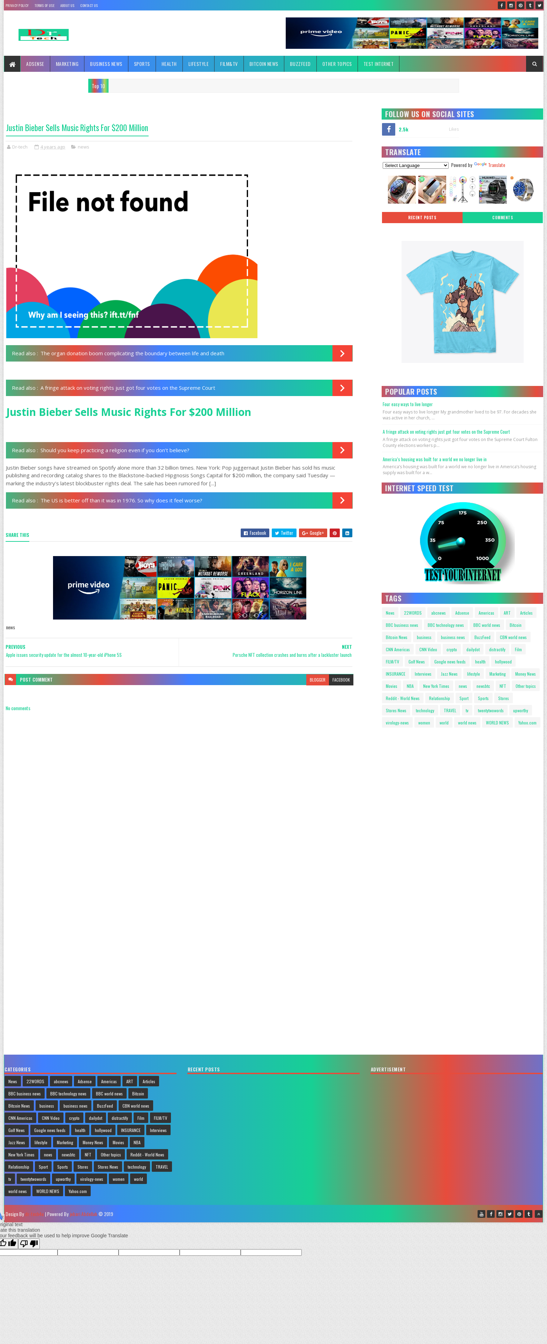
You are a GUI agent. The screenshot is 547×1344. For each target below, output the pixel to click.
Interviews (423, 674)
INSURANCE (395, 674)
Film (518, 649)
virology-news (397, 723)
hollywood (503, 662)
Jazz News (449, 674)
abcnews (438, 613)
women (424, 723)
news (83, 147)
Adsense (35, 63)
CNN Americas (398, 649)
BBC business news (402, 625)
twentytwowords (491, 710)
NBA (410, 686)
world (444, 723)
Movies (391, 686)
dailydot (473, 649)
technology (425, 710)
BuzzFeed (300, 63)
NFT (503, 686)
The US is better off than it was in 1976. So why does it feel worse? (121, 500)
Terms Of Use (44, 5)
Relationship (439, 698)
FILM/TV (392, 662)
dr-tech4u (34, 1213)
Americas (486, 613)
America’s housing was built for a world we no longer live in (435, 459)
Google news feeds (450, 662)
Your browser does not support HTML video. (412, 762)
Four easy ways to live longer (408, 404)
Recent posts (422, 217)
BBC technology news (446, 625)
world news (467, 723)
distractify (497, 649)
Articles (526, 613)
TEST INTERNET (379, 63)
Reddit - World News (403, 698)
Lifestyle (198, 63)
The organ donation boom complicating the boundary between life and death (132, 353)
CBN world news (513, 637)
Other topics (337, 63)
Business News (106, 63)
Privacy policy (17, 5)
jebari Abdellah (83, 1213)
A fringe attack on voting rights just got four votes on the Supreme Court (127, 387)
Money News (525, 674)
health (480, 662)
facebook (341, 680)
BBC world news (486, 625)
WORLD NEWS (497, 723)
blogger (317, 680)
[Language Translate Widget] (416, 165)
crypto (452, 649)
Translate (489, 164)
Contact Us (89, 5)
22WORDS (413, 613)
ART (507, 613)
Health (169, 63)
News (390, 613)
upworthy (520, 710)
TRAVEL (450, 710)
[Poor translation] (29, 1243)
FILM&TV (229, 63)
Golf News (417, 662)
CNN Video (428, 649)
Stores (503, 698)
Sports (142, 63)
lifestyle (473, 674)
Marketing (67, 63)
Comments (502, 217)
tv (467, 710)
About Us (67, 5)
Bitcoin (516, 625)
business (424, 637)
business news (453, 637)
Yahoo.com (527, 723)
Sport (464, 698)
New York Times (436, 686)
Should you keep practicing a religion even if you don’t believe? (114, 450)
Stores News (396, 710)
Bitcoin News (263, 63)
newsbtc (483, 686)
